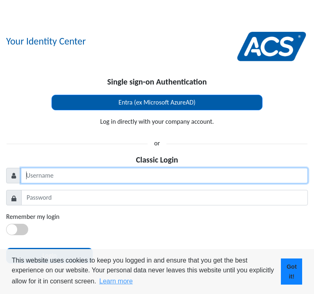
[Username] (164, 175)
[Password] (164, 197)
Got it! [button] (292, 271)
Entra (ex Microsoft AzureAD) (157, 102)
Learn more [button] (116, 281)
